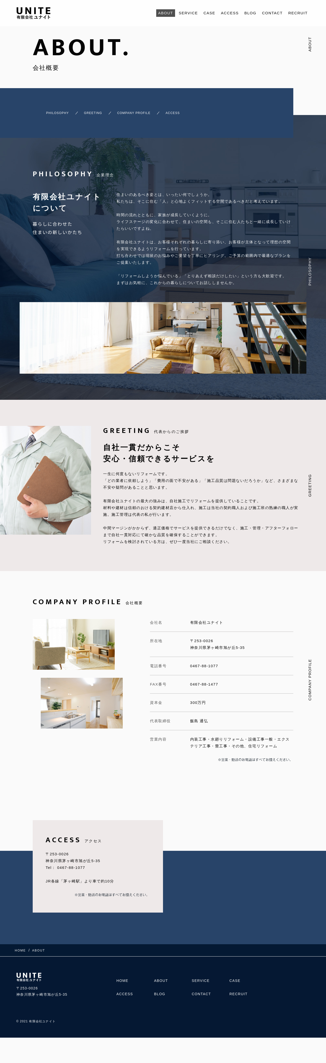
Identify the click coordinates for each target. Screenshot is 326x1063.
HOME (122, 981)
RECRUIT (298, 13)
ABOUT (165, 13)
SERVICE (188, 13)
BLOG (250, 13)
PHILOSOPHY (48, 110)
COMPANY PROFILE (144, 110)
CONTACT (272, 13)
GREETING (93, 110)
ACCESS (230, 13)
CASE (209, 13)
